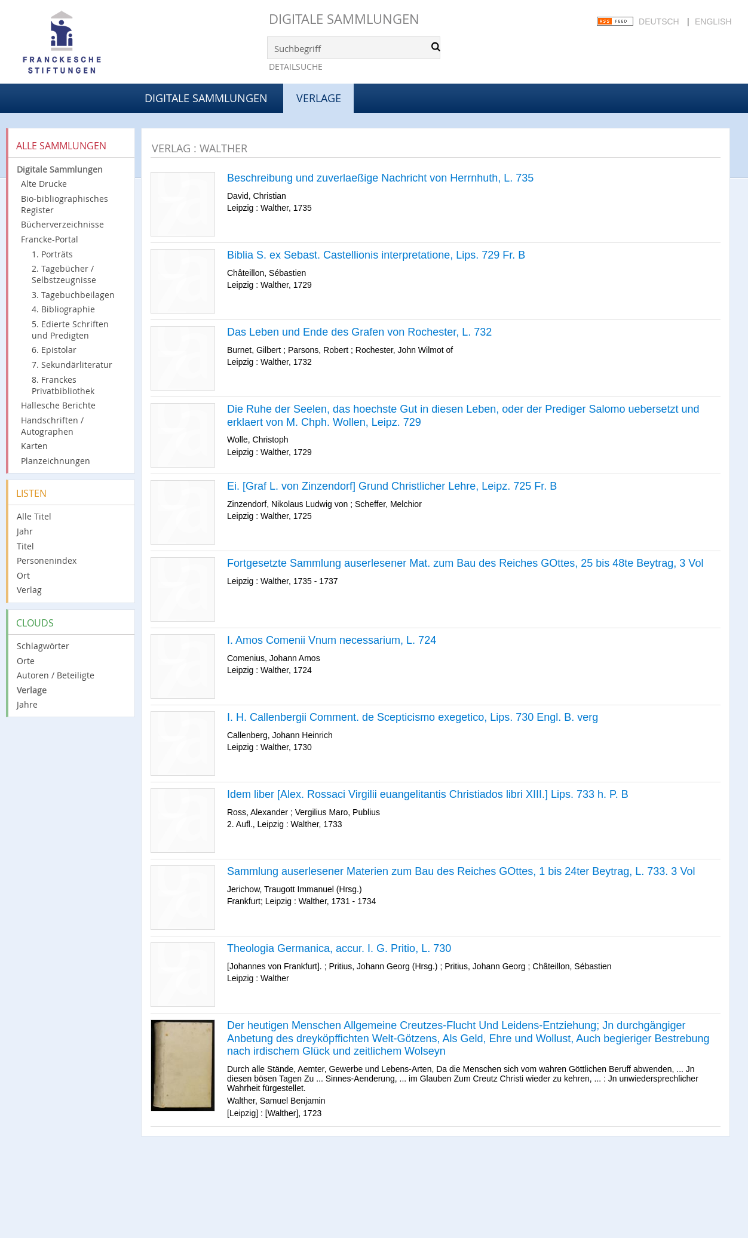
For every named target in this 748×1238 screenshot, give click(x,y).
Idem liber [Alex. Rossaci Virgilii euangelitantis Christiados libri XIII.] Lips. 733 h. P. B (428, 794)
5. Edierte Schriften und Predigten (70, 329)
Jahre (27, 704)
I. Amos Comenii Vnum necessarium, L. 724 (331, 640)
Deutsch (659, 21)
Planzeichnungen (55, 460)
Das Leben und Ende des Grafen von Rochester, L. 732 (359, 332)
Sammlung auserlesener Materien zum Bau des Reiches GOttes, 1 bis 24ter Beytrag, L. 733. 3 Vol (461, 871)
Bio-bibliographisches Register (64, 204)
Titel (25, 546)
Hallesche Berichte (58, 405)
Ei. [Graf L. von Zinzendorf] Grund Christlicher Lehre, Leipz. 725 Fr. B (392, 486)
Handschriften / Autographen (52, 425)
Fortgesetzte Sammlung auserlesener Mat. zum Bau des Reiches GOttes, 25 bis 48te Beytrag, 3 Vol (465, 563)
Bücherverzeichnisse (62, 224)
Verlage (32, 690)
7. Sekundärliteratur (72, 364)
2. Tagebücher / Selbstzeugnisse (64, 274)
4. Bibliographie (63, 309)
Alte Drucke (44, 183)
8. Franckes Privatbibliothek (63, 385)
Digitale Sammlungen (344, 18)
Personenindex (46, 560)
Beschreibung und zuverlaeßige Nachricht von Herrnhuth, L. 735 (380, 178)
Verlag (29, 589)
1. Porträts (52, 254)
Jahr (25, 531)
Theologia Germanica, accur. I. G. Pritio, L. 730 (339, 948)
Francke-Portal (49, 239)
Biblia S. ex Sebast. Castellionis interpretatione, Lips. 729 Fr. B (376, 255)
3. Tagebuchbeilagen (73, 294)
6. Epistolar (54, 349)
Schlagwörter (43, 646)
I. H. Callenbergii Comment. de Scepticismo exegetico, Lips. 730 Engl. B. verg (412, 717)
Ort (23, 575)
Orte (26, 660)
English (713, 21)
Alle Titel (34, 516)
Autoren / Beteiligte (55, 675)
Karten (34, 445)
